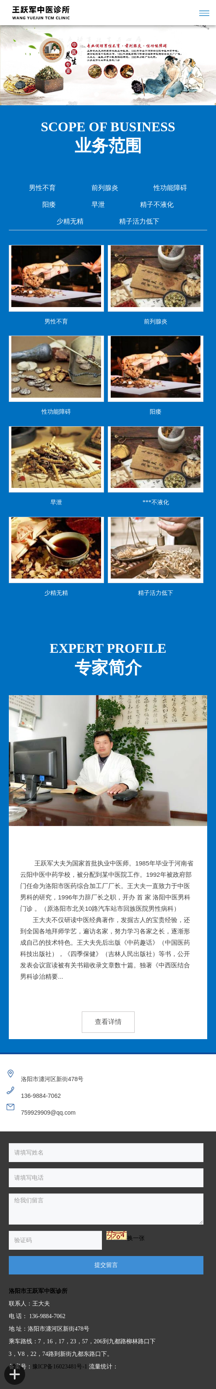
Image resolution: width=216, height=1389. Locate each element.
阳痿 (49, 204)
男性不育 (42, 187)
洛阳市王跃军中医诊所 (38, 1291)
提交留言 (106, 1265)
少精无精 (70, 221)
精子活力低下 (139, 221)
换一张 (136, 1238)
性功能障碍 (170, 187)
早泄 (98, 204)
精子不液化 (157, 204)
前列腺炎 (104, 187)
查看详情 (108, 1021)
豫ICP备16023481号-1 (59, 1366)
